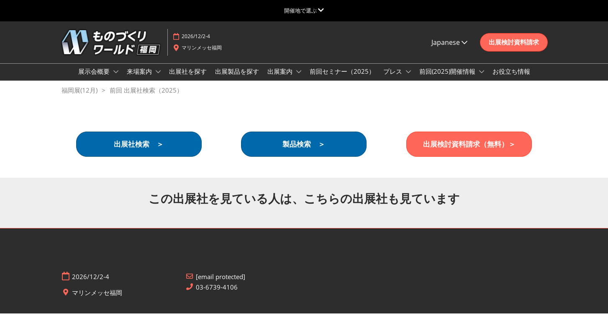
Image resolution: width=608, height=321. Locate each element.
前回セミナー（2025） (342, 79)
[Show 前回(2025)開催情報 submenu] (481, 80)
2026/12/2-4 (196, 44)
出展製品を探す (237, 79)
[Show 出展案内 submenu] (298, 80)
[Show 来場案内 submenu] (158, 80)
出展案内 (280, 79)
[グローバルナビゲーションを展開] (304, 10)
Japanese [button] (449, 50)
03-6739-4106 (217, 295)
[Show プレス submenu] (408, 80)
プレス (393, 79)
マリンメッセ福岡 (202, 55)
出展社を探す (188, 79)
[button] (514, 50)
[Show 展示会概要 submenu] (115, 80)
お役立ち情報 (511, 79)
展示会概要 (94, 79)
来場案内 (140, 79)
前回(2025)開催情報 (448, 79)
